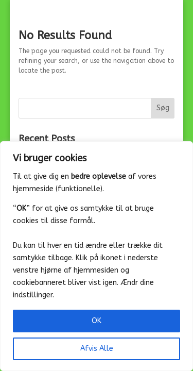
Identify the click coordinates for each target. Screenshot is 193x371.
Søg (162, 108)
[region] (96, 256)
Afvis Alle (96, 348)
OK (96, 320)
